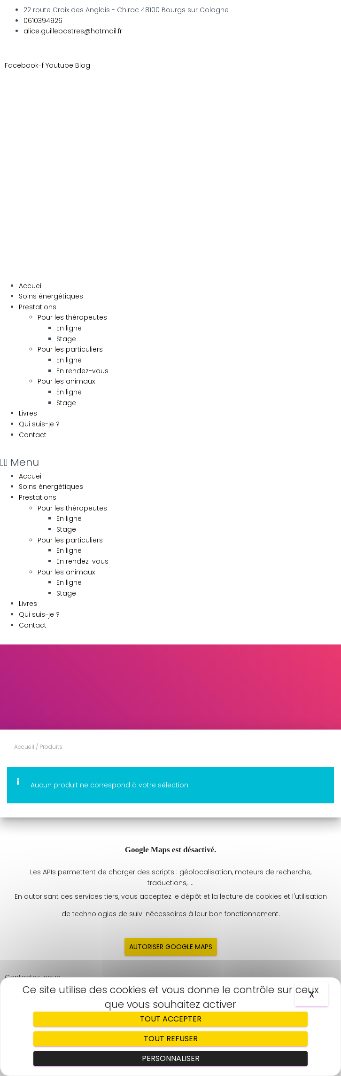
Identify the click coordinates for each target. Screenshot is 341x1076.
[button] (170, 462)
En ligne (69, 328)
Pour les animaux (66, 381)
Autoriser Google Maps (170, 946)
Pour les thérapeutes (72, 317)
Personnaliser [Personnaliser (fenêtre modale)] (171, 1058)
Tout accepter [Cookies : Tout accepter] (171, 1018)
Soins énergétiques (51, 296)
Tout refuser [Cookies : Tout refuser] (171, 1038)
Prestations (37, 307)
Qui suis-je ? (39, 424)
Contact (32, 435)
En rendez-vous (82, 371)
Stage (66, 339)
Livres (28, 413)
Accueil (31, 286)
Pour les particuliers (70, 349)
